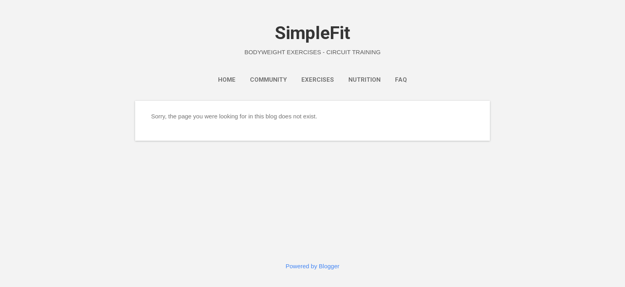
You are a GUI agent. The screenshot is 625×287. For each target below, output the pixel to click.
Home (227, 79)
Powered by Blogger (312, 266)
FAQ (401, 79)
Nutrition (364, 79)
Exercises (317, 79)
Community (268, 79)
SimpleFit (312, 32)
